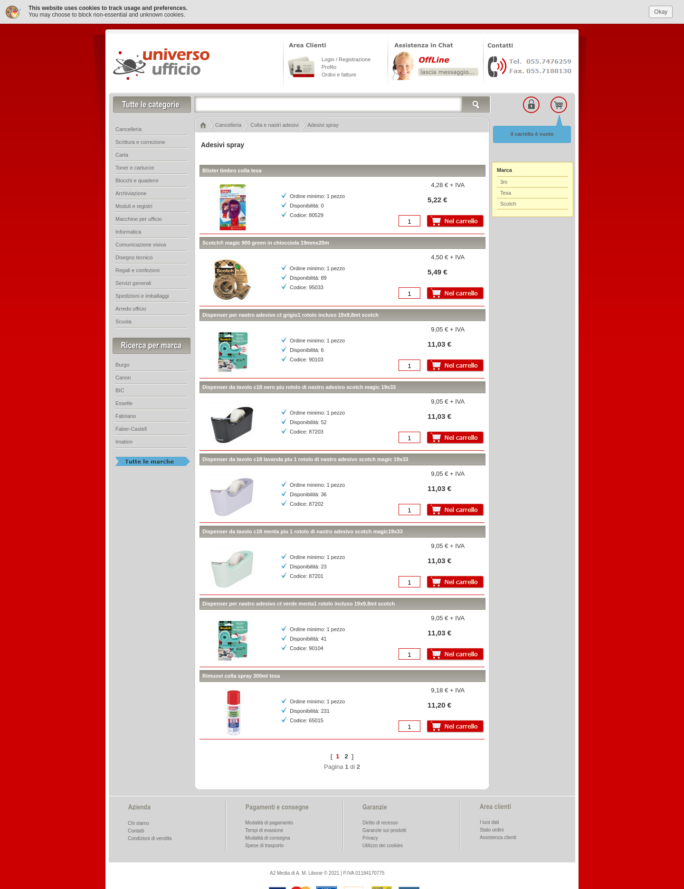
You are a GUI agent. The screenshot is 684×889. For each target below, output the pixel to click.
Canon (123, 376)
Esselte (124, 402)
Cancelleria (128, 128)
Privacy (370, 836)
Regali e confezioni (137, 269)
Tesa (505, 191)
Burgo (122, 363)
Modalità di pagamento (269, 821)
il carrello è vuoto (531, 132)
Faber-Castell (131, 427)
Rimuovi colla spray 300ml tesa (241, 674)
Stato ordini (492, 828)
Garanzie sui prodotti (384, 829)
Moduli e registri (133, 205)
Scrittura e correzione (140, 140)
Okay (660, 10)
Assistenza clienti (498, 836)
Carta (121, 153)
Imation (124, 440)
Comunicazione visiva (140, 243)
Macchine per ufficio (138, 217)
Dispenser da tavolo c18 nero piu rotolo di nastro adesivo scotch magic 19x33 (299, 385)
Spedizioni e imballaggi (142, 294)
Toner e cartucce (134, 166)
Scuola (123, 320)
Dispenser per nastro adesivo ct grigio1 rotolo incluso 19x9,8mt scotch (290, 313)
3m (503, 180)
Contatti (136, 829)
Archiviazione (130, 192)
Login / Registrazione (346, 58)
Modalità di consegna (267, 836)
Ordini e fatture (339, 73)
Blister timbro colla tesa (232, 169)
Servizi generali (133, 281)
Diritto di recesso (380, 821)
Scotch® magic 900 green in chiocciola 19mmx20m (265, 241)
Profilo (329, 65)
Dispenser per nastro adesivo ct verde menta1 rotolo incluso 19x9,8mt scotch (298, 602)
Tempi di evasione (264, 829)
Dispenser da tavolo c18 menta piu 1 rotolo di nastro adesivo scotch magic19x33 (302, 530)
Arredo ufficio (130, 307)
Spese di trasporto (264, 844)
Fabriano (125, 414)
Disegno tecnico (133, 256)
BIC (119, 389)
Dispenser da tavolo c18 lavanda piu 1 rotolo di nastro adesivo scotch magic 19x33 (305, 458)
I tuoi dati (489, 820)
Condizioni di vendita (149, 837)
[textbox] (342, 103)
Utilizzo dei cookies (382, 844)
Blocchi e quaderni (137, 179)
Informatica (128, 230)
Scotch (508, 202)
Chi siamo (138, 821)
